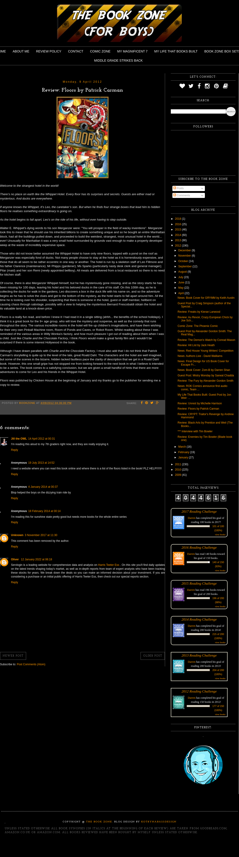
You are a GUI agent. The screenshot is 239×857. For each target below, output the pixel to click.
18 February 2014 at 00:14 (44, 511)
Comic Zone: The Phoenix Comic (198, 326)
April (181, 293)
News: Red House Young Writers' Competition (206, 350)
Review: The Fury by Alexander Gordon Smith (206, 380)
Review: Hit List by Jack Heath (196, 345)
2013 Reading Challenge (199, 655)
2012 (178, 245)
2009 (178, 474)
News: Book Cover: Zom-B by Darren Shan (204, 370)
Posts (178, 188)
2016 (178, 224)
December (185, 250)
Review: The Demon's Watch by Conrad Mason (206, 340)
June (181, 282)
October (183, 261)
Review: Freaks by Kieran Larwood (199, 311)
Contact (75, 51)
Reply (14, 450)
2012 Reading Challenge (199, 691)
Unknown (17, 535)
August (183, 271)
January (183, 457)
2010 (178, 469)
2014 (178, 235)
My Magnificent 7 (132, 51)
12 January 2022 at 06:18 (36, 559)
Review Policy (48, 51)
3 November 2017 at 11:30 (41, 535)
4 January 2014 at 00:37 (43, 486)
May (181, 287)
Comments (181, 195)
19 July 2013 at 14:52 (41, 462)
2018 (178, 218)
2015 (178, 229)
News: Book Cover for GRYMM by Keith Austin (206, 297)
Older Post (152, 655)
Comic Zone (100, 51)
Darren (191, 518)
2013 (178, 240)
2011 (178, 464)
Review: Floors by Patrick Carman (198, 408)
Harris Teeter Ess (109, 565)
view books (220, 534)
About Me (21, 51)
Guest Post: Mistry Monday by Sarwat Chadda (206, 375)
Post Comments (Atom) (31, 664)
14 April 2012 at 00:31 (41, 438)
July (181, 277)
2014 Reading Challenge (199, 619)
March (182, 446)
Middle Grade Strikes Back (118, 60)
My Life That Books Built (176, 51)
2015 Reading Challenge (199, 583)
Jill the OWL (19, 438)
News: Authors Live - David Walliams (200, 356)
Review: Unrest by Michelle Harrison (200, 403)
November (185, 255)
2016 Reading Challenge (199, 547)
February (184, 452)
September (185, 266)
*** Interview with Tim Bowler (195, 431)
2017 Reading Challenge (199, 511)
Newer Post (13, 655)
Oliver (15, 559)
